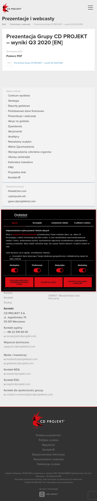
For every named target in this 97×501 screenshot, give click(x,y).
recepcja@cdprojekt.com (20, 336)
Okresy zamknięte (19, 157)
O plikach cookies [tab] (82, 223)
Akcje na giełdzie (18, 121)
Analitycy (13, 136)
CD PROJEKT (12, 8)
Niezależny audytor (20, 141)
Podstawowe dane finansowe (26, 111)
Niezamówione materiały (48, 459)
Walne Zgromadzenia (21, 146)
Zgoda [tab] (15, 223)
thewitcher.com (17, 191)
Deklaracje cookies (48, 464)
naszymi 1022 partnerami (25, 234)
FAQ (10, 167)
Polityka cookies (48, 440)
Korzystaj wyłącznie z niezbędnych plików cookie (19, 282)
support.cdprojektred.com (19, 346)
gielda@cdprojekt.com (18, 363)
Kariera (8, 293)
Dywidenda (15, 126)
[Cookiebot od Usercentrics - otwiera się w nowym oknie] (16, 216)
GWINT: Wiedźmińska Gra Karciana (64, 297)
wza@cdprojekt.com (17, 373)
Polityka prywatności (48, 435)
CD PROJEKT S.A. (14, 313)
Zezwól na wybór (48, 282)
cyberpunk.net (17, 196)
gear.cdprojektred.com (22, 201)
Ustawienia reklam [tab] (59, 223)
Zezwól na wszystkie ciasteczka (77, 282)
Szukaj (8, 302)
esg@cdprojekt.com (17, 384)
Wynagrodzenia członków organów (29, 152)
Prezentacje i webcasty (22, 116)
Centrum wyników (19, 95)
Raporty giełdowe (19, 106)
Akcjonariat (15, 131)
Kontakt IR (14, 177)
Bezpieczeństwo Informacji (48, 454)
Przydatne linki (17, 172)
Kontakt (8, 297)
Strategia (13, 101)
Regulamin (48, 445)
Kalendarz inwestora (20, 162)
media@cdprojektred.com (21, 359)
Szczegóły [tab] (37, 223)
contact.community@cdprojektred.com (28, 394)
